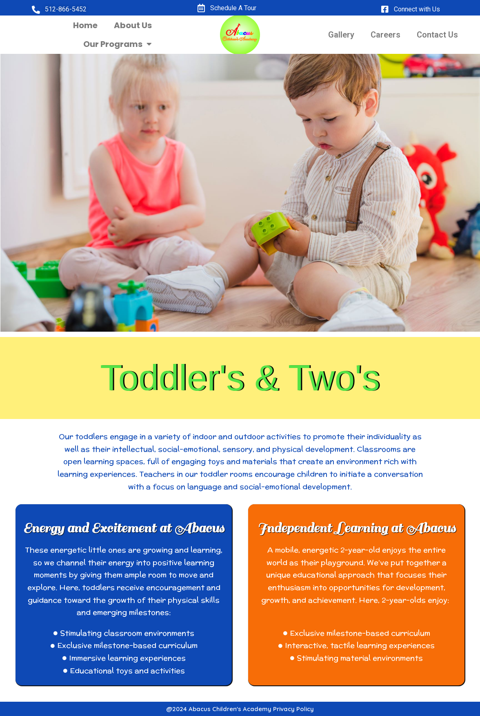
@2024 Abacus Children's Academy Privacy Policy (240, 709)
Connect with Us (417, 9)
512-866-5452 (66, 9)
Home (85, 25)
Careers (385, 35)
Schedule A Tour (233, 8)
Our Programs (117, 44)
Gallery (341, 35)
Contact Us (437, 35)
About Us (133, 25)
